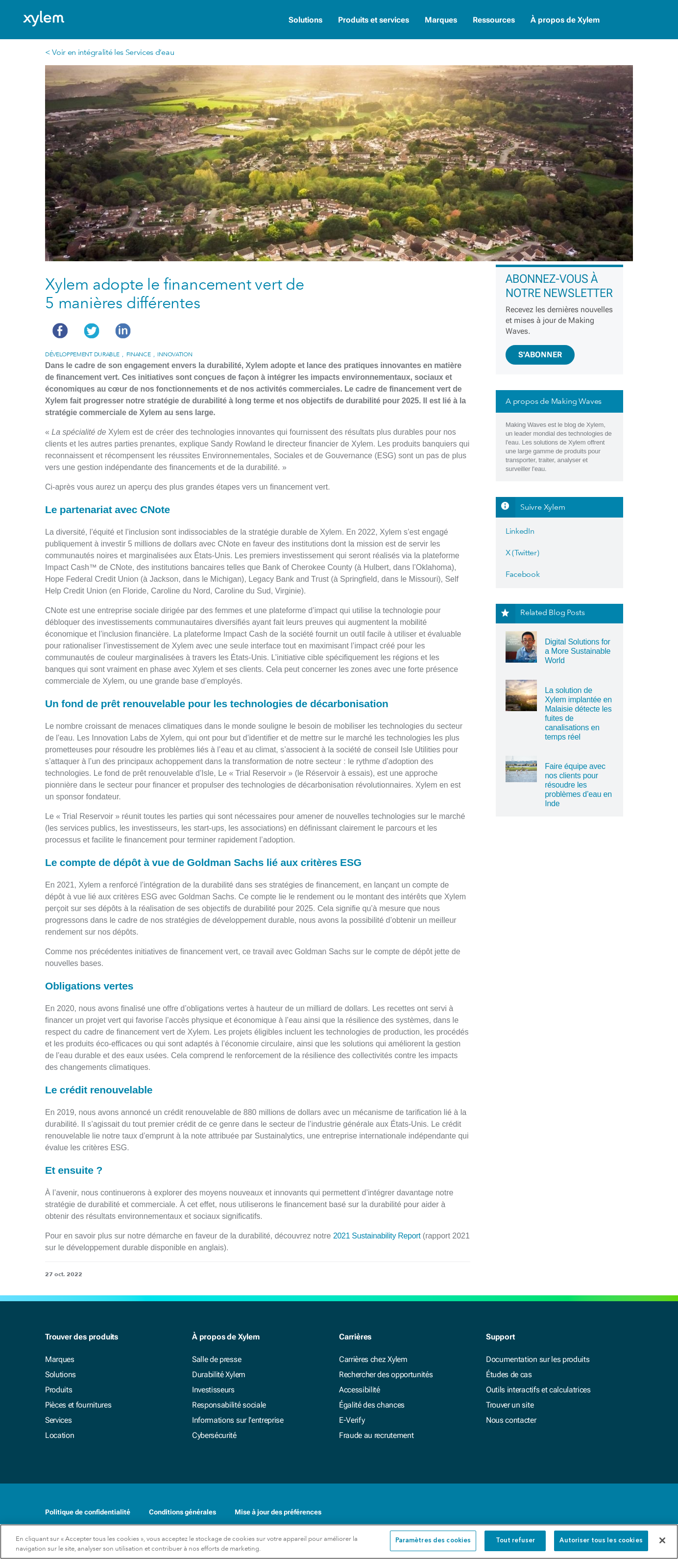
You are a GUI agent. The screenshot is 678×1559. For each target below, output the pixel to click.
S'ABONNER (540, 354)
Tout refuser (515, 1540)
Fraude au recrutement (376, 1435)
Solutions (305, 20)
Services (58, 1420)
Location (59, 1435)
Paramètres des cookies (433, 1540)
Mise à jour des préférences (278, 1512)
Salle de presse (216, 1359)
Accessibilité (359, 1389)
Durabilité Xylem (218, 1374)
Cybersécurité (214, 1435)
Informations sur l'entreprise (238, 1420)
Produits (58, 1389)
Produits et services (373, 20)
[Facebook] (588, 1513)
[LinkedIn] (607, 1513)
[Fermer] (662, 1540)
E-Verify (351, 1420)
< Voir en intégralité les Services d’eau (109, 52)
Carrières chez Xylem (373, 1359)
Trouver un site (509, 1405)
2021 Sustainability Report (376, 1236)
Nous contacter (511, 1420)
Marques (441, 20)
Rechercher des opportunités (386, 1374)
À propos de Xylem (565, 20)
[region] (339, 1541)
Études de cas (509, 1374)
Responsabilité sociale (229, 1405)
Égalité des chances (372, 1405)
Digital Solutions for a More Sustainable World (577, 651)
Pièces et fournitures (78, 1405)
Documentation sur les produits (537, 1359)
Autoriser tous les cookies (600, 1540)
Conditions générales (182, 1512)
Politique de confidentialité (87, 1512)
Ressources (494, 20)
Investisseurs (213, 1389)
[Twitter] (627, 1513)
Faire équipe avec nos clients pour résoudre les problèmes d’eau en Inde (578, 785)
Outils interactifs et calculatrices (538, 1389)
